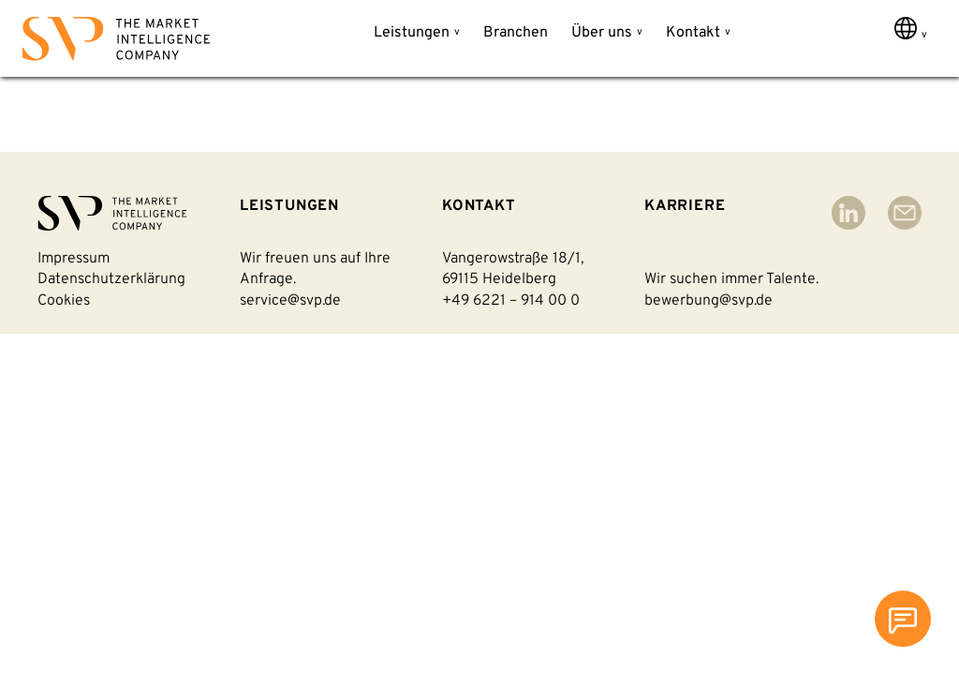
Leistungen (412, 32)
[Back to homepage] (116, 42)
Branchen (515, 32)
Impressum (73, 258)
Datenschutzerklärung (111, 279)
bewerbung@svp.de (708, 301)
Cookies (63, 301)
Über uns (601, 32)
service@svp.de (290, 301)
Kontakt (693, 32)
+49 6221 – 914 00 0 (511, 301)
